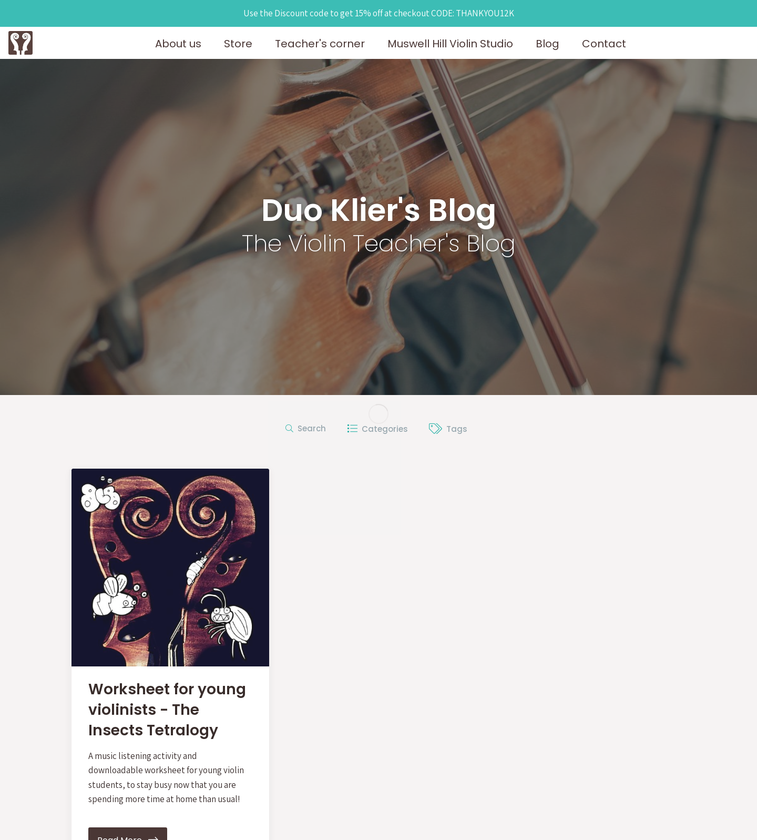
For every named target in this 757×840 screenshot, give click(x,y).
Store (238, 43)
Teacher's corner (320, 43)
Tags (448, 428)
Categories (377, 428)
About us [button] (178, 43)
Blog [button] (547, 43)
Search (305, 428)
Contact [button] (604, 43)
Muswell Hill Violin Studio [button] (450, 43)
